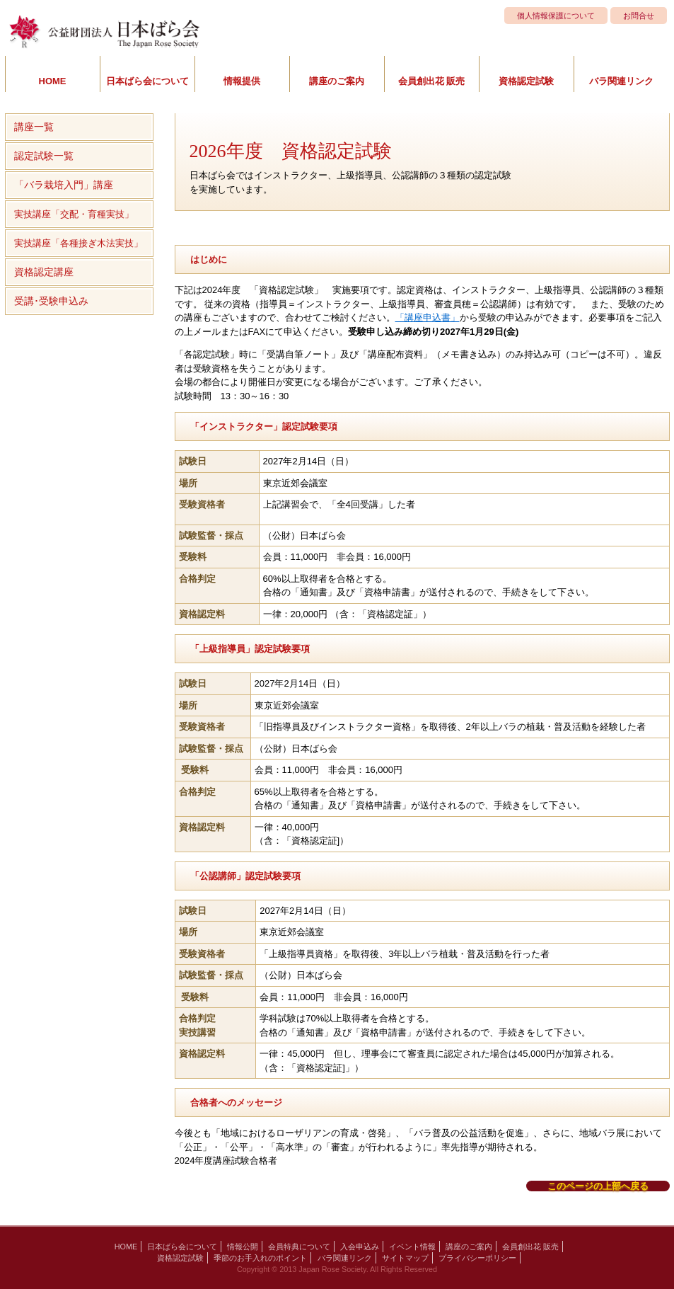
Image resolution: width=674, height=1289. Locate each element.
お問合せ (638, 15)
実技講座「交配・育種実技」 (74, 214)
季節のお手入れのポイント (260, 1258)
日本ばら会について (147, 81)
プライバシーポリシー (477, 1258)
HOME (52, 81)
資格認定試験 (526, 81)
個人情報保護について (556, 15)
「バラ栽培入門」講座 (63, 184)
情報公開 (242, 1246)
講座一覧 (34, 126)
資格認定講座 (44, 271)
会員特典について (299, 1246)
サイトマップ (405, 1258)
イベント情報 (412, 1246)
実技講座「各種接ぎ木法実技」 (78, 243)
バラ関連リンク (621, 81)
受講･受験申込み (51, 301)
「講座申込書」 (427, 317)
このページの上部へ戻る (598, 1186)
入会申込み (359, 1246)
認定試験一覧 (44, 155)
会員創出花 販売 (431, 81)
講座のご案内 (336, 81)
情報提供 (241, 81)
